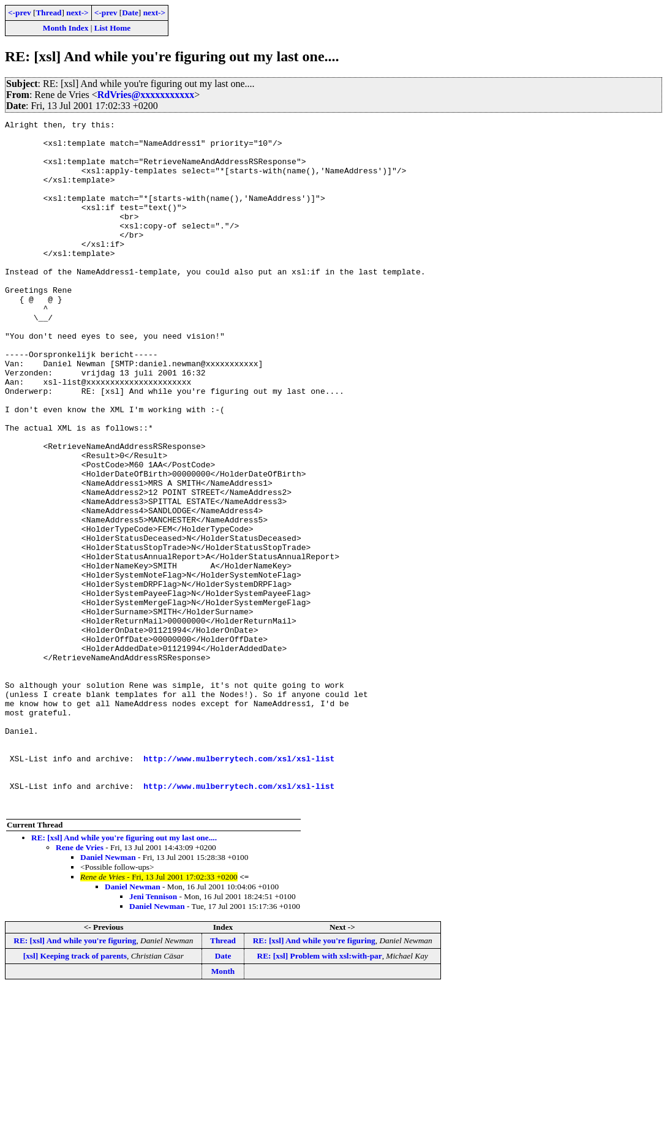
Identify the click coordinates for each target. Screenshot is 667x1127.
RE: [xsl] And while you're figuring (74, 1078)
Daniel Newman (108, 995)
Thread (48, 12)
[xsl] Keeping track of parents (75, 1093)
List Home (112, 27)
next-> (77, 12)
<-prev (19, 12)
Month (223, 1109)
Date (130, 12)
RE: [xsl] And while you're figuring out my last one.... (124, 975)
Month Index (65, 27)
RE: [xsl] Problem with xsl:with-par (319, 1093)
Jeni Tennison (153, 1034)
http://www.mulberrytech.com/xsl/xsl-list (238, 886)
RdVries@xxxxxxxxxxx (146, 94)
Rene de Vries (80, 985)
